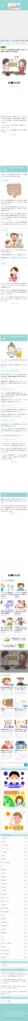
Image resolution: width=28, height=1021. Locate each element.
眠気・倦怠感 (14, 908)
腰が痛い (14, 929)
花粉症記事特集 (19, 1011)
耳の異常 (14, 919)
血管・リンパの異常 (14, 943)
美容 (14, 915)
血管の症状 (7, 1015)
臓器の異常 (14, 933)
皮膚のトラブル (14, 901)
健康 (14, 40)
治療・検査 (14, 884)
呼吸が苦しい (14, 870)
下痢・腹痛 (3, 47)
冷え (14, 866)
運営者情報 (17, 1015)
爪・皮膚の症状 (24, 1014)
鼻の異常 (14, 957)
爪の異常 (14, 891)
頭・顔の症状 (10, 1014)
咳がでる (14, 873)
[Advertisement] (14, 25)
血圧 (14, 940)
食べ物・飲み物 (14, 950)
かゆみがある (14, 845)
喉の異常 (14, 877)
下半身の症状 (3, 1014)
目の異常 (14, 905)
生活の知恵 (3, 40)
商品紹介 (17, 40)
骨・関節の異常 (14, 954)
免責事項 (22, 40)
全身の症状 (23, 1012)
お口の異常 (14, 838)
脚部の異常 (14, 922)
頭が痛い (14, 947)
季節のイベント (9, 40)
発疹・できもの (14, 898)
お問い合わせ (12, 1011)
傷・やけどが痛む (14, 863)
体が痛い (14, 859)
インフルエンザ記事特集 (7, 1012)
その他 (12, 1015)
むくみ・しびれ (14, 849)
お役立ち (14, 842)
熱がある (14, 887)
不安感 (14, 856)
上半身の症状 (17, 1014)
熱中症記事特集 (17, 1012)
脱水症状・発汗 (14, 926)
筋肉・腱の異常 (14, 912)
